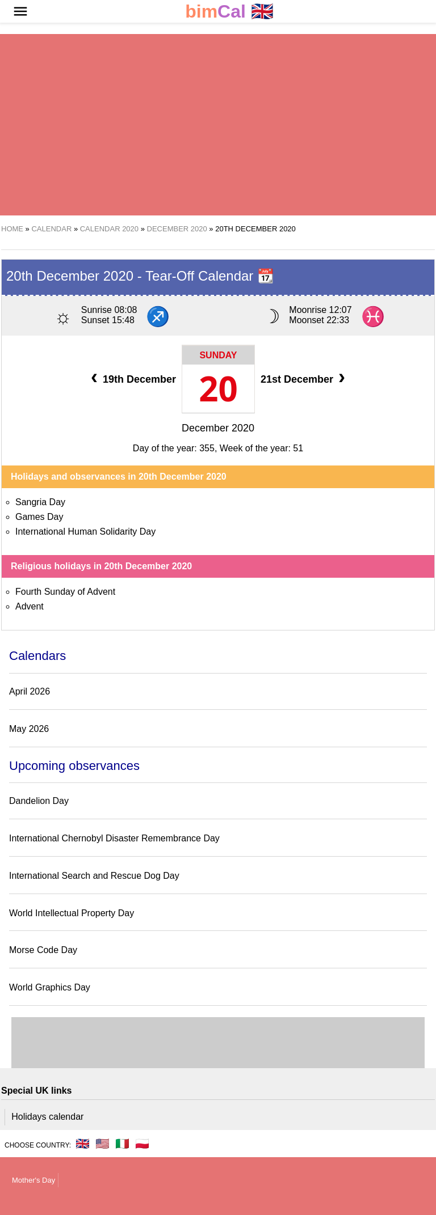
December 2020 (218, 428)
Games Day (39, 517)
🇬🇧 (229, 11)
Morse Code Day (43, 950)
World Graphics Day (49, 987)
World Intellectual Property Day (71, 913)
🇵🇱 (142, 1143)
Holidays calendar (47, 1116)
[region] (218, 124)
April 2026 (29, 691)
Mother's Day (33, 1180)
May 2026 (29, 729)
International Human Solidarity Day (85, 531)
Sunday (218, 355)
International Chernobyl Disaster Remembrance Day (114, 838)
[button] (20, 11)
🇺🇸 (102, 1143)
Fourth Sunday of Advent (65, 591)
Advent (29, 606)
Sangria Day (40, 502)
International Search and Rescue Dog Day (94, 875)
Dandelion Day (39, 801)
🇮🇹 (122, 1143)
